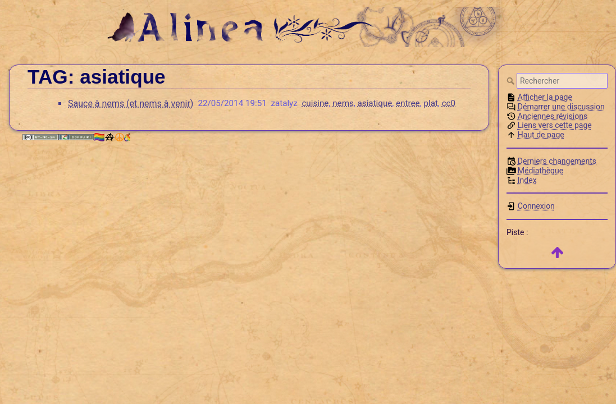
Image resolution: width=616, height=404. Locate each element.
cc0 (448, 103)
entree (408, 103)
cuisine (315, 103)
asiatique (375, 103)
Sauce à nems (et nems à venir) (130, 103)
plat (430, 103)
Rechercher (512, 81)
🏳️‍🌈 (112, 137)
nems (343, 103)
